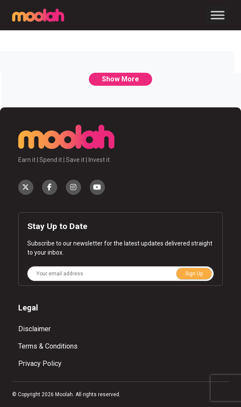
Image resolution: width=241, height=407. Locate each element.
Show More (120, 79)
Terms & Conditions (48, 346)
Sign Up (194, 274)
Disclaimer (34, 329)
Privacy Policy (40, 363)
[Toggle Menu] (218, 15)
